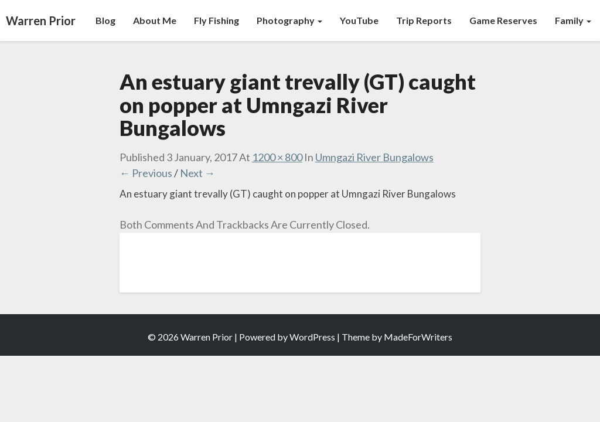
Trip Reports (424, 20)
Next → (197, 172)
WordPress (312, 336)
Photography (289, 20)
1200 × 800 (277, 157)
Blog (105, 20)
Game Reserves (503, 20)
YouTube (359, 20)
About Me (154, 20)
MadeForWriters (418, 336)
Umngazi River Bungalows (374, 157)
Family (573, 20)
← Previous (146, 172)
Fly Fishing (216, 20)
